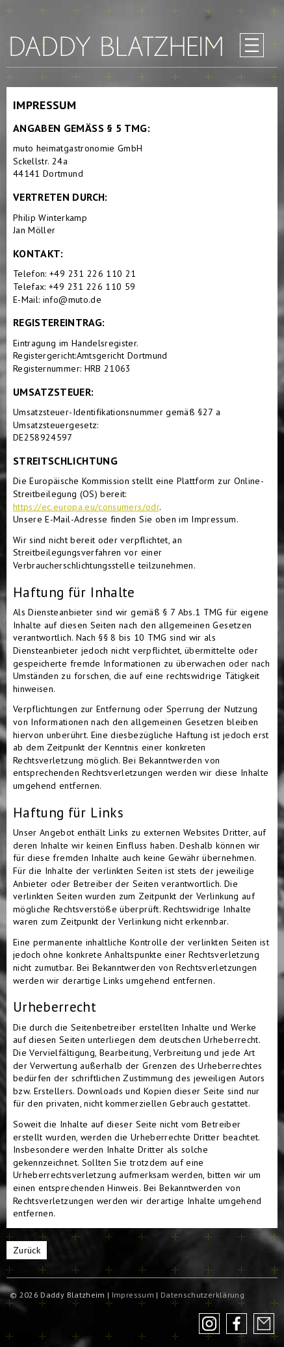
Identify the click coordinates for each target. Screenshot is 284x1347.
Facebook (236, 1323)
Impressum (133, 1295)
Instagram (209, 1323)
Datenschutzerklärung (202, 1295)
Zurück (26, 1250)
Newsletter (263, 1323)
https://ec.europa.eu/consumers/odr (86, 507)
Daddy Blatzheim (116, 46)
